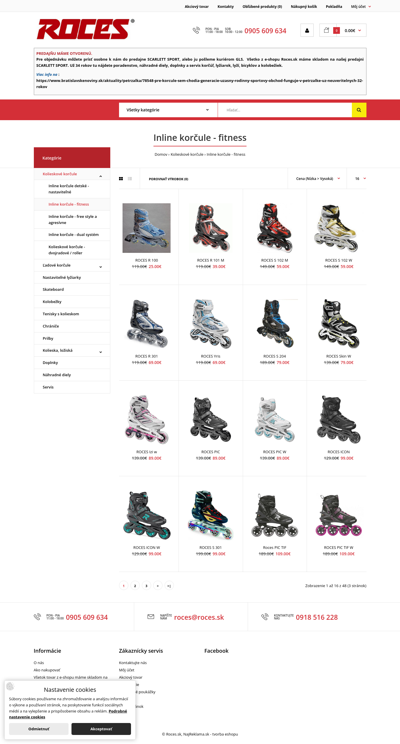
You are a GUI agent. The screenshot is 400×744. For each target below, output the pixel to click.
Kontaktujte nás (133, 662)
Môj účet (126, 670)
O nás (39, 662)
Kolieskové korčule (187, 154)
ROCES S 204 (274, 356)
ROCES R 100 (146, 260)
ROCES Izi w (146, 451)
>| (169, 586)
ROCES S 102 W (338, 260)
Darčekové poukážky (137, 691)
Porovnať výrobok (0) (168, 179)
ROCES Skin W (338, 356)
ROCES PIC (210, 451)
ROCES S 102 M (274, 260)
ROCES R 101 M (210, 260)
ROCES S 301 (211, 547)
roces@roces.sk (199, 617)
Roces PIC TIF (274, 547)
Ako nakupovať (47, 670)
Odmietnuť (38, 728)
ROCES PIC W (274, 451)
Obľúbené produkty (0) (262, 6)
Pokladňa (334, 6)
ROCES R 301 (146, 356)
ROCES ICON (339, 451)
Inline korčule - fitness (226, 154)
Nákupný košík (304, 6)
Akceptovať (101, 728)
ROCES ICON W (146, 547)
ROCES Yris (210, 356)
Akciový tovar (197, 6)
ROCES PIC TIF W (338, 547)
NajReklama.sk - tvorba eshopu (210, 734)
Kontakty (226, 6)
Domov (161, 154)
